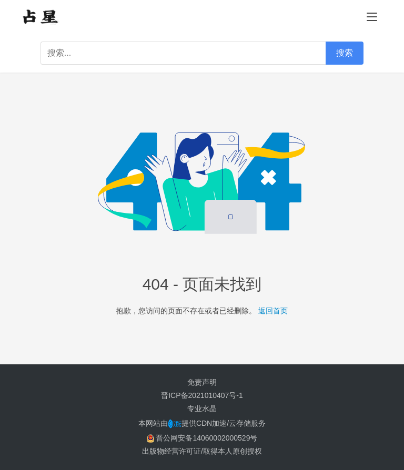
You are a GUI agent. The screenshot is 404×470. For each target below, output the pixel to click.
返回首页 (273, 310)
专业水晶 (202, 408)
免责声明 (202, 382)
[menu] (372, 16)
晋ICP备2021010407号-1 (202, 395)
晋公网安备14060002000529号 (202, 438)
